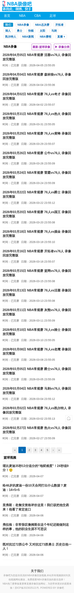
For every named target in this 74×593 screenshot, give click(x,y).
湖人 (8, 30)
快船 (31, 30)
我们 (8, 24)
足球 (53, 15)
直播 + (61, 36)
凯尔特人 (10, 36)
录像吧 (60, 587)
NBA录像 (23, 24)
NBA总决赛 (42, 24)
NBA (22, 15)
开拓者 (59, 24)
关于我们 (37, 571)
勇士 (19, 30)
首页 (7, 15)
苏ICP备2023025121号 (27, 587)
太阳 (42, 30)
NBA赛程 (45, 36)
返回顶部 (69, 418)
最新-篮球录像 (41, 46)
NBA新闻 (28, 36)
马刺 (54, 30)
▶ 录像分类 (62, 46)
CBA (37, 15)
